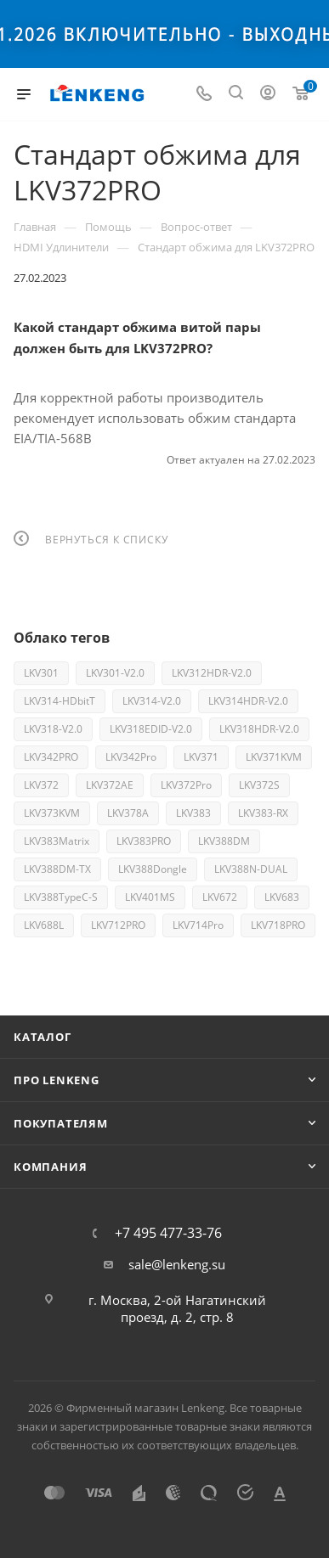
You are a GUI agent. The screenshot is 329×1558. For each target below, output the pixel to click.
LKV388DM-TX (57, 869)
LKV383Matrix (56, 841)
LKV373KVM (52, 813)
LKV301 (41, 673)
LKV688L (44, 925)
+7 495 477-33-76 (168, 1233)
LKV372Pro (186, 785)
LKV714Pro (198, 925)
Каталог (42, 1036)
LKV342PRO (51, 757)
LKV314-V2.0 (151, 701)
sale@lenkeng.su (176, 1264)
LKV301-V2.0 (115, 673)
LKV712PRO (118, 925)
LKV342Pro (130, 757)
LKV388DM (224, 841)
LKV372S (259, 785)
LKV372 (41, 785)
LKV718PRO (278, 925)
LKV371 (201, 757)
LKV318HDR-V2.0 (259, 729)
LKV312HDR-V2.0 (212, 673)
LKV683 (281, 897)
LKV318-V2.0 (53, 729)
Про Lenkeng (56, 1080)
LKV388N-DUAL (250, 869)
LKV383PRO (143, 841)
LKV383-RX (263, 813)
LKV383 (193, 813)
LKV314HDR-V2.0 (248, 701)
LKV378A (128, 813)
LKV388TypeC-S (61, 897)
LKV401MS (150, 897)
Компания (50, 1166)
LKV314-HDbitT (59, 701)
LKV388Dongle (152, 869)
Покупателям (61, 1123)
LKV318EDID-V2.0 (151, 729)
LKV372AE (109, 785)
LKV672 (219, 897)
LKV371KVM (274, 757)
